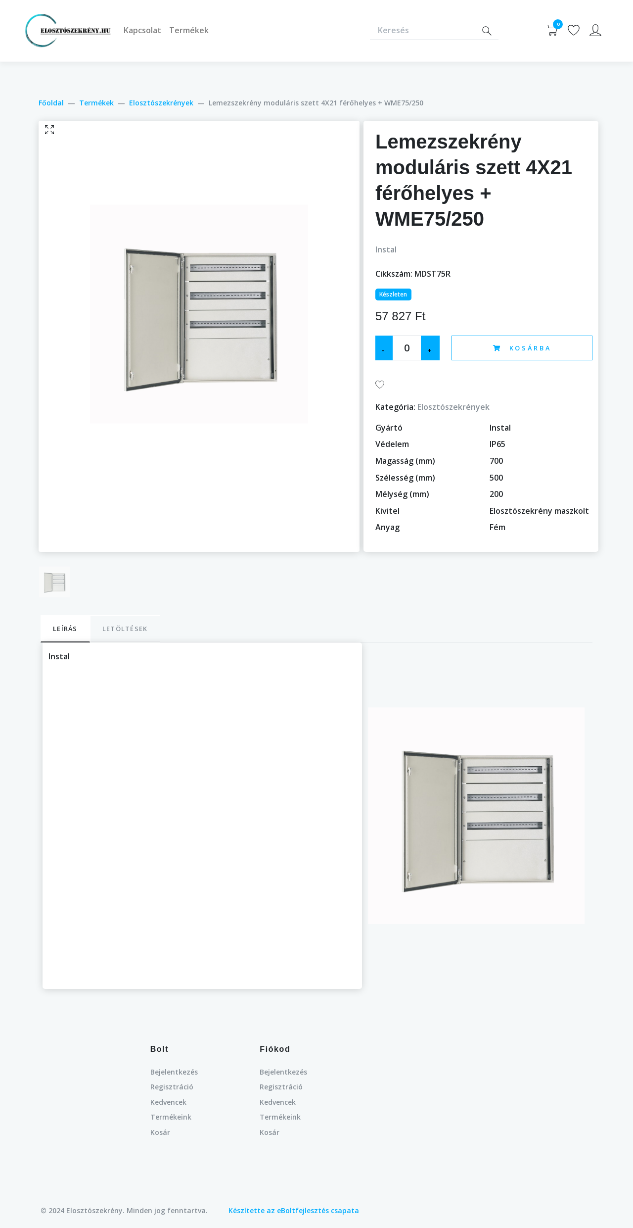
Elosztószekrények (161, 102)
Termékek (189, 30)
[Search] (486, 31)
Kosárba (522, 348)
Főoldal (51, 102)
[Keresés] (422, 31)
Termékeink (170, 1117)
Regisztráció (171, 1086)
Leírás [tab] (65, 628)
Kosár (160, 1132)
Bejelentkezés (174, 1072)
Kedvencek (168, 1102)
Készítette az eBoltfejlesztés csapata (293, 1210)
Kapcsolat (142, 30)
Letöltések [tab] (125, 628)
